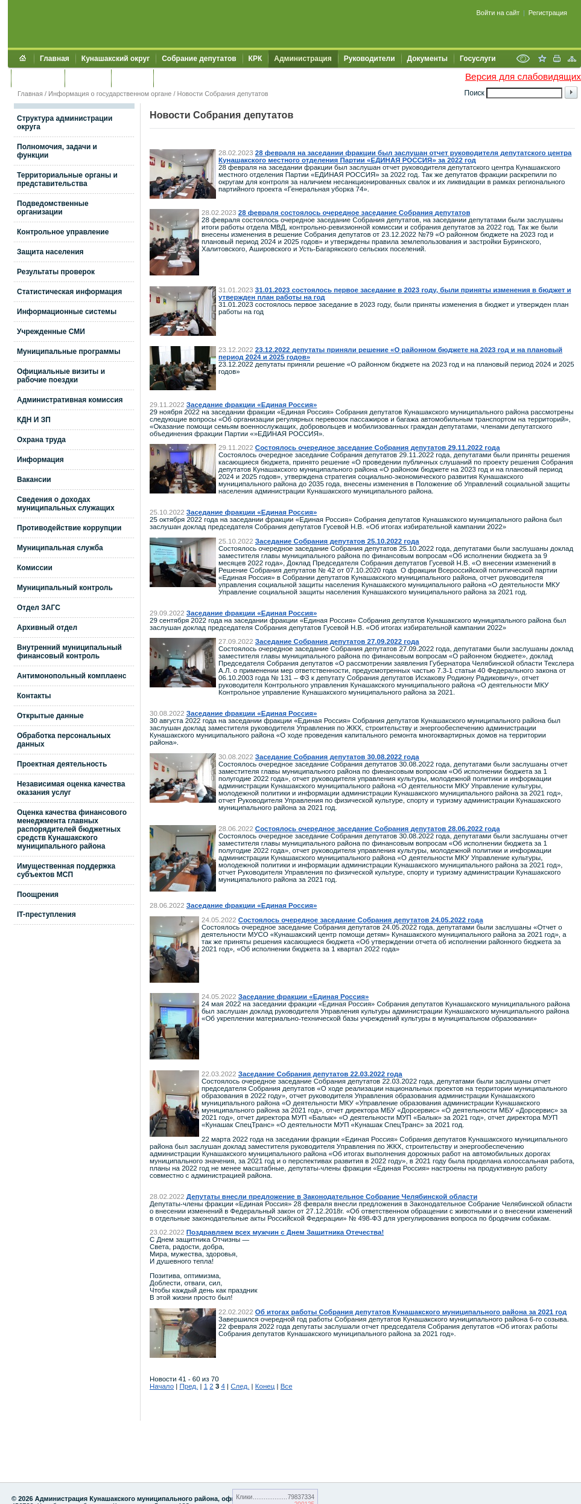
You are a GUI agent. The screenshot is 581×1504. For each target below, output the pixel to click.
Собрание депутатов (199, 58)
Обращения (38, 78)
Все (287, 1386)
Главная (54, 58)
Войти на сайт (498, 12)
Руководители (369, 58)
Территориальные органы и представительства (67, 179)
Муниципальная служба (60, 548)
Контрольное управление (63, 232)
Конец (265, 1386)
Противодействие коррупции (69, 528)
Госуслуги (478, 58)
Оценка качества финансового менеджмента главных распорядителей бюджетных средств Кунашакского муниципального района (72, 829)
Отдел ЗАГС (38, 607)
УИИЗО (171, 78)
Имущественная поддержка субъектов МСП (66, 870)
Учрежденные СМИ (51, 331)
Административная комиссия (70, 400)
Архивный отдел (47, 627)
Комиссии (34, 568)
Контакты (88, 78)
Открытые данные (50, 716)
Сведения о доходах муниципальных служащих (66, 503)
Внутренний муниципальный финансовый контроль (69, 651)
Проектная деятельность (62, 764)
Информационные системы (66, 311)
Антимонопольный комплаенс (71, 676)
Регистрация (548, 12)
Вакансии (34, 479)
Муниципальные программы (68, 351)
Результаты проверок (56, 272)
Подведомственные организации (53, 207)
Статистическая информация (69, 292)
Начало (162, 1386)
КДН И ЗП (34, 420)
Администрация (302, 58)
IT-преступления (46, 914)
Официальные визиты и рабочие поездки (61, 375)
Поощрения (38, 894)
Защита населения (50, 252)
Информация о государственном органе (109, 93)
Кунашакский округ (115, 58)
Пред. (189, 1386)
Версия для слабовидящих (523, 76)
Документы (427, 58)
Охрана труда (41, 439)
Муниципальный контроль (65, 587)
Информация (40, 459)
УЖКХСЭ (132, 78)
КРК (255, 58)
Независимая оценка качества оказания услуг (71, 788)
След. (239, 1386)
